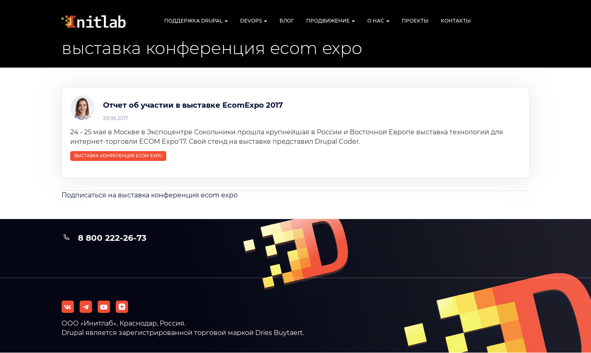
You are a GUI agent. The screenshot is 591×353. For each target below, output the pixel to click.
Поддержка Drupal (196, 21)
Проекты (415, 21)
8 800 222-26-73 (112, 237)
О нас (378, 21)
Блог (286, 21)
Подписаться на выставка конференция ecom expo (150, 195)
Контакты (456, 21)
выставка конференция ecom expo (118, 155)
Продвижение (330, 21)
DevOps (253, 21)
